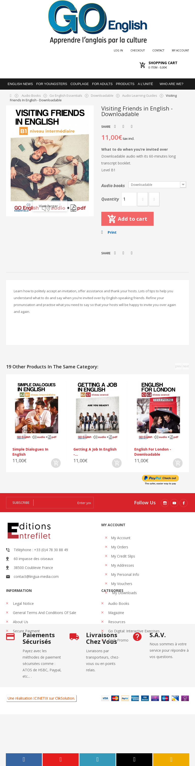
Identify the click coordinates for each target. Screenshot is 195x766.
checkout (138, 50)
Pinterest (132, 126)
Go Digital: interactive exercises (133, 647)
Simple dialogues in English (30, 452)
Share (123, 126)
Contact (158, 50)
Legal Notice (23, 619)
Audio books (113, 185)
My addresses (122, 565)
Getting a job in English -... (95, 452)
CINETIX (41, 749)
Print (112, 232)
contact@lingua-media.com (36, 576)
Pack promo (117, 656)
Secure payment (26, 647)
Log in (118, 50)
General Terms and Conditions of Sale (44, 628)
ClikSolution (64, 749)
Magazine (115, 628)
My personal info (125, 574)
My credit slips (123, 556)
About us (20, 638)
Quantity (110, 199)
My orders (119, 547)
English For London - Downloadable (152, 452)
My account (180, 50)
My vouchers (121, 583)
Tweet (115, 126)
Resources (116, 638)
